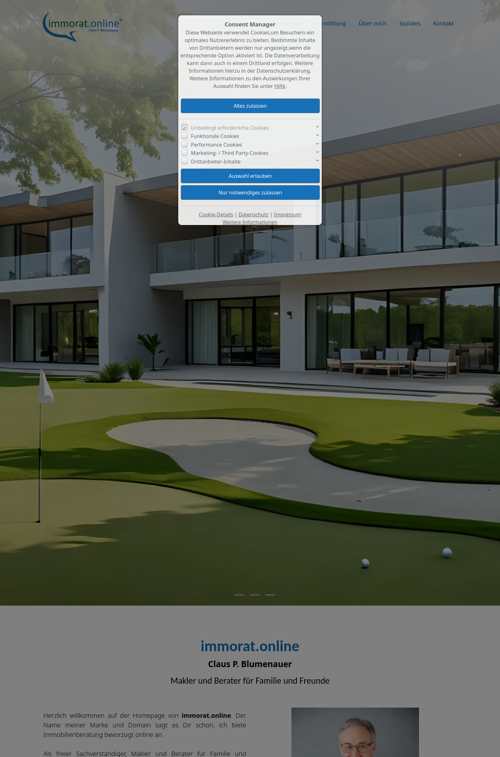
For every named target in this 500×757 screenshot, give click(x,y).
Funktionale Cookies (215, 136)
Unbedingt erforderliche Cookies (230, 127)
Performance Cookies (216, 144)
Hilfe (279, 86)
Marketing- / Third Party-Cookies (229, 152)
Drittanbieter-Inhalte (216, 161)
